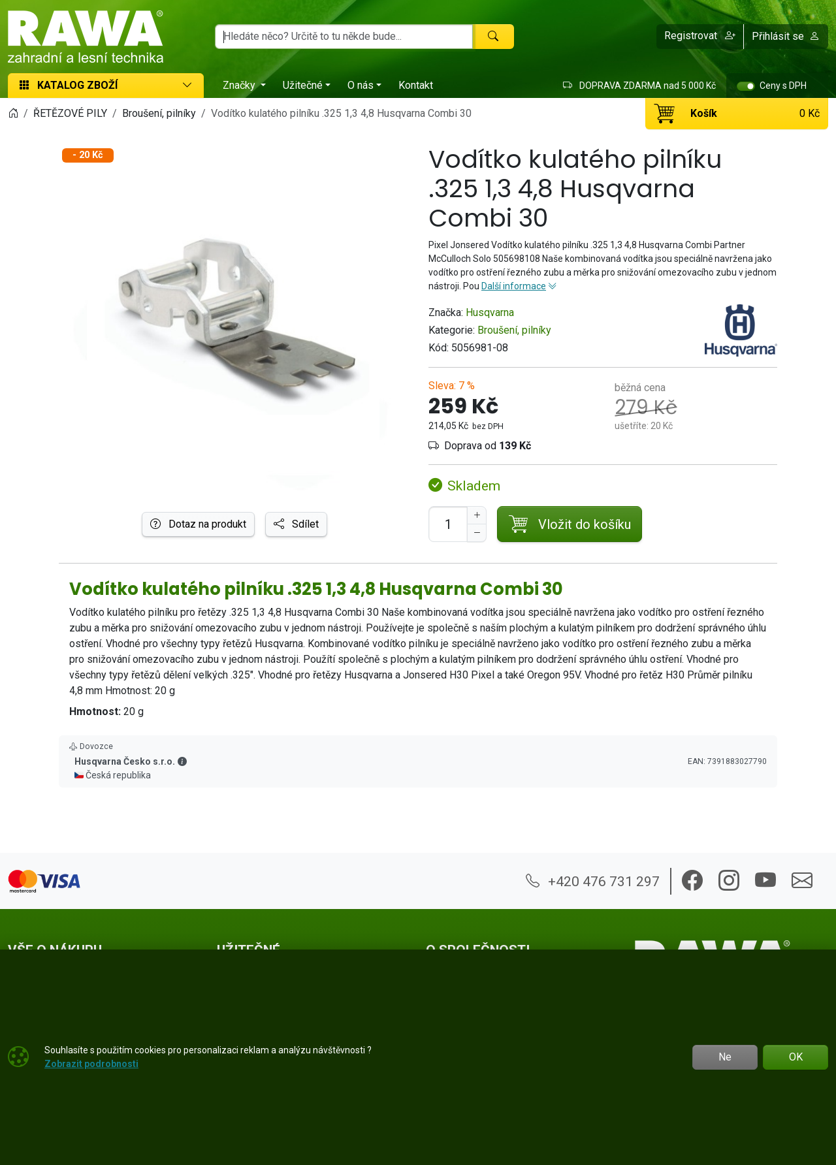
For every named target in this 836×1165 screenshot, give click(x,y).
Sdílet (296, 524)
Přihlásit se (786, 36)
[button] (700, 36)
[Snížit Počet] (477, 533)
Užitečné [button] (303, 85)
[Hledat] (493, 36)
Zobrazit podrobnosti (91, 1064)
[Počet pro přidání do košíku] (448, 524)
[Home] (13, 113)
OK (796, 1057)
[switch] (746, 86)
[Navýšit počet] (477, 515)
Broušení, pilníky (514, 330)
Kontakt (415, 85)
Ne (725, 1057)
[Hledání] (344, 36)
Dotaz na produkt (198, 524)
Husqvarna (490, 312)
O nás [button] (360, 85)
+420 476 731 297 (593, 881)
